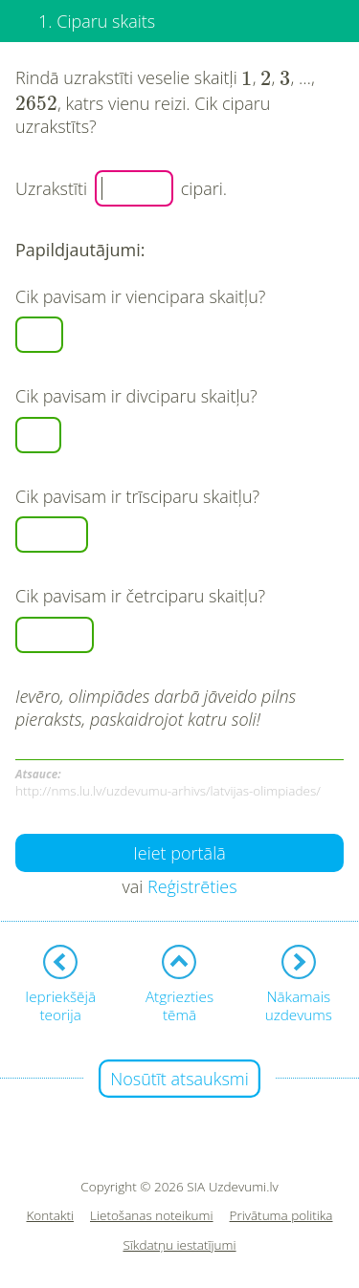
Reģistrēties (192, 886)
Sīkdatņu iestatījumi (179, 1245)
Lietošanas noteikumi (151, 1216)
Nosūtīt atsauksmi (179, 1078)
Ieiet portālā (179, 852)
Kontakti (51, 1216)
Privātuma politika (281, 1216)
